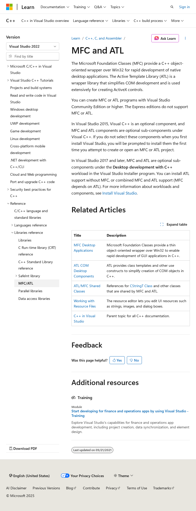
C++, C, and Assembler (103, 38)
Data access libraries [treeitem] (34, 298)
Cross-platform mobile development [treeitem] (27, 149)
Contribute (91, 488)
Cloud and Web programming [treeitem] (33, 174)
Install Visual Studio (119, 193)
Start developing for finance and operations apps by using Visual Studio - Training (130, 413)
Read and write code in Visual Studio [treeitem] (33, 98)
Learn (75, 38)
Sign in (184, 6)
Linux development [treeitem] (25, 138)
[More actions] (185, 38)
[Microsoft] (9, 7)
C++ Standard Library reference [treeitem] (35, 265)
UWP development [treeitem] (25, 123)
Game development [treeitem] (25, 131)
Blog (69, 488)
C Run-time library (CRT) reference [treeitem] (37, 251)
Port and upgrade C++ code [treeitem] (32, 181)
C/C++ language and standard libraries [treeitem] (31, 214)
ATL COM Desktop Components (84, 270)
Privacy (111, 488)
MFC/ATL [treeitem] (25, 283)
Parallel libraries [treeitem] (30, 290)
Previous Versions (46, 488)
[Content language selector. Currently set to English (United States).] (29, 476)
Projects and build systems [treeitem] (31, 87)
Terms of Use (137, 488)
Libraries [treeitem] (24, 240)
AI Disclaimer (16, 488)
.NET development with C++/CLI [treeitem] (28, 163)
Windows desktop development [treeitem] (24, 112)
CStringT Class (141, 285)
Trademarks (162, 488)
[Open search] (172, 6)
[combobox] (32, 46)
